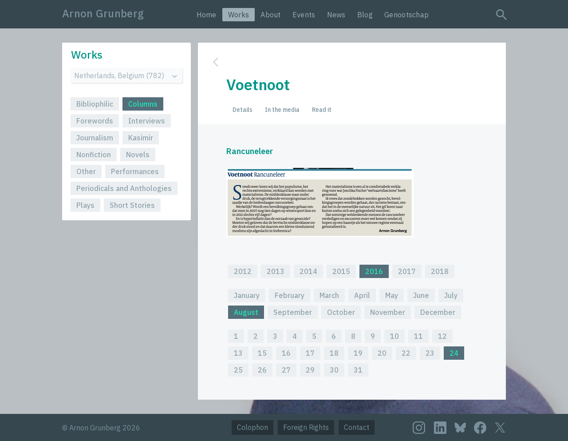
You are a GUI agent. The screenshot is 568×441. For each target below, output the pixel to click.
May (391, 295)
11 (418, 336)
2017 (407, 271)
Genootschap (406, 14)
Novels (138, 154)
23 (430, 353)
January (247, 295)
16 (286, 353)
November (387, 312)
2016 (374, 271)
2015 (341, 271)
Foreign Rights (306, 427)
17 (310, 353)
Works (238, 14)
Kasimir (140, 137)
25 (238, 370)
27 (286, 370)
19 (358, 353)
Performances (135, 171)
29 (310, 370)
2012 (243, 271)
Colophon (252, 427)
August (246, 312)
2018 (440, 271)
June (421, 295)
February (289, 295)
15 (262, 353)
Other (86, 171)
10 (394, 336)
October (341, 312)
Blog (365, 14)
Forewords (94, 120)
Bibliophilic (94, 103)
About (270, 14)
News (336, 14)
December (437, 312)
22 (406, 353)
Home (207, 14)
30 (334, 370)
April (362, 295)
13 (238, 353)
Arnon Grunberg (103, 13)
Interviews (146, 120)
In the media (282, 110)
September (292, 312)
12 (442, 336)
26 (262, 370)
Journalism (94, 137)
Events (304, 14)
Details (242, 110)
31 (358, 370)
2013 (275, 271)
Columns (143, 103)
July (451, 295)
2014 (308, 271)
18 (334, 353)
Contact (356, 427)
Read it (321, 110)
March (329, 295)
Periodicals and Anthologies (124, 188)
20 (382, 353)
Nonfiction (93, 154)
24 (454, 353)
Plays (85, 205)
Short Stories (132, 205)
